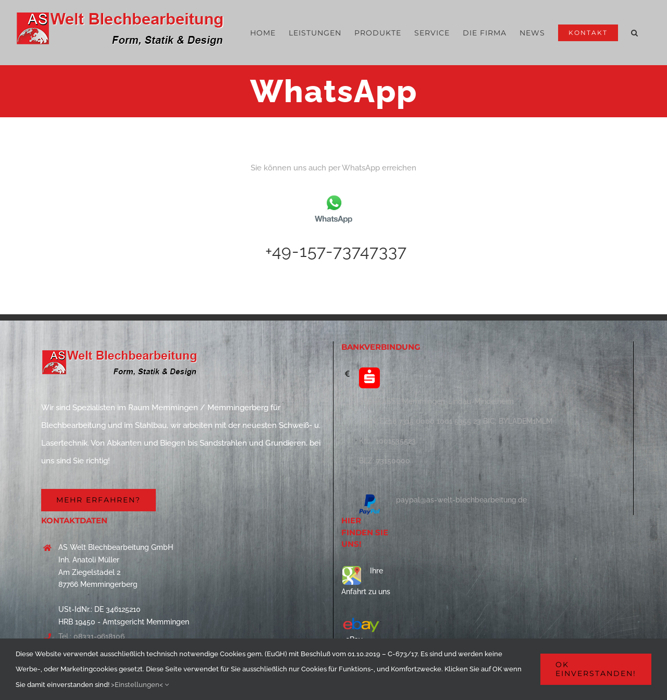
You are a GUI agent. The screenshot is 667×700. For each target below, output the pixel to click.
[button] (634, 32)
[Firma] (98, 500)
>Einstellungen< (140, 685)
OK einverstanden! (595, 669)
